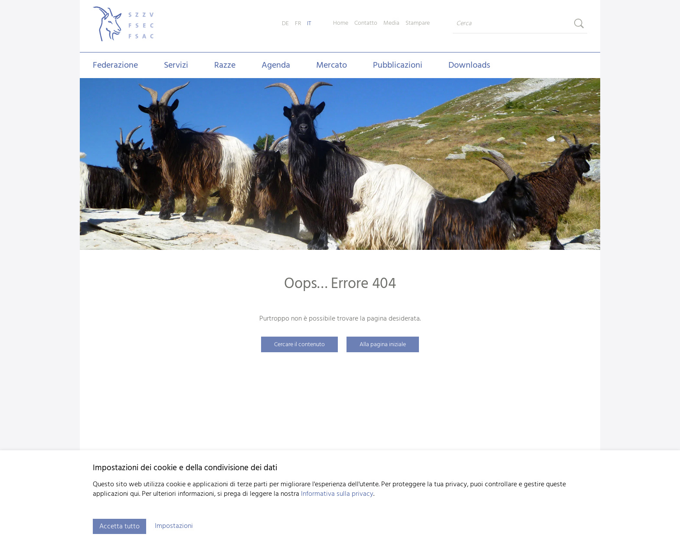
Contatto (365, 23)
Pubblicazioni (397, 65)
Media (391, 23)
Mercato (331, 65)
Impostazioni (174, 526)
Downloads (469, 65)
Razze (224, 65)
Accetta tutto (119, 526)
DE (285, 24)
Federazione (115, 65)
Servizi (176, 65)
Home (340, 23)
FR (298, 24)
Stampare (417, 23)
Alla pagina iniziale (383, 345)
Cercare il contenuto (299, 345)
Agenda (276, 65)
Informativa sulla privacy (337, 494)
